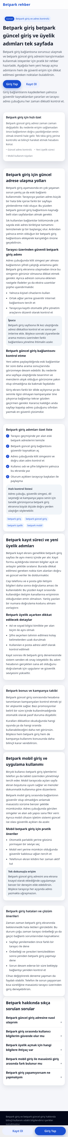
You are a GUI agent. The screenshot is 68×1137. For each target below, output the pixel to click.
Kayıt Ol (31, 84)
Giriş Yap (12, 84)
